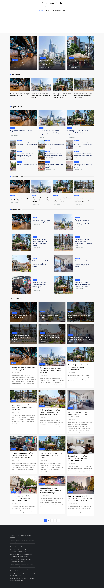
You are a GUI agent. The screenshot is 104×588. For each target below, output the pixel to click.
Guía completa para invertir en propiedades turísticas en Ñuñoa (82, 284)
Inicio (41, 10)
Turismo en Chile (52, 3)
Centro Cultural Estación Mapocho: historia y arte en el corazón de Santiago (54, 166)
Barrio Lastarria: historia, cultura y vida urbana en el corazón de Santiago (21, 498)
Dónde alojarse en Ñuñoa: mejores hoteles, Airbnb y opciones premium (77, 458)
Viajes (47, 10)
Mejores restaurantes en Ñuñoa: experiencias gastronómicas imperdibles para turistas (25, 155)
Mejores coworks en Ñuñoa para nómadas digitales (20, 536)
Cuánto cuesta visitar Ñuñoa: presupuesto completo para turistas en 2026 (83, 95)
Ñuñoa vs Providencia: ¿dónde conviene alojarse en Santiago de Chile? (51, 63)
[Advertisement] (52, 22)
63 (55, 520)
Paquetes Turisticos (59, 10)
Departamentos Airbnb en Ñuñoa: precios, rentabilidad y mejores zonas (79, 414)
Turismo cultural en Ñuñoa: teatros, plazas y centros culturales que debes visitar (54, 144)
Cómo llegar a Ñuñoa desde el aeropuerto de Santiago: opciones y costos (79, 63)
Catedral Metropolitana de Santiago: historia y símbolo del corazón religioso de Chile (84, 166)
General (15, 60)
